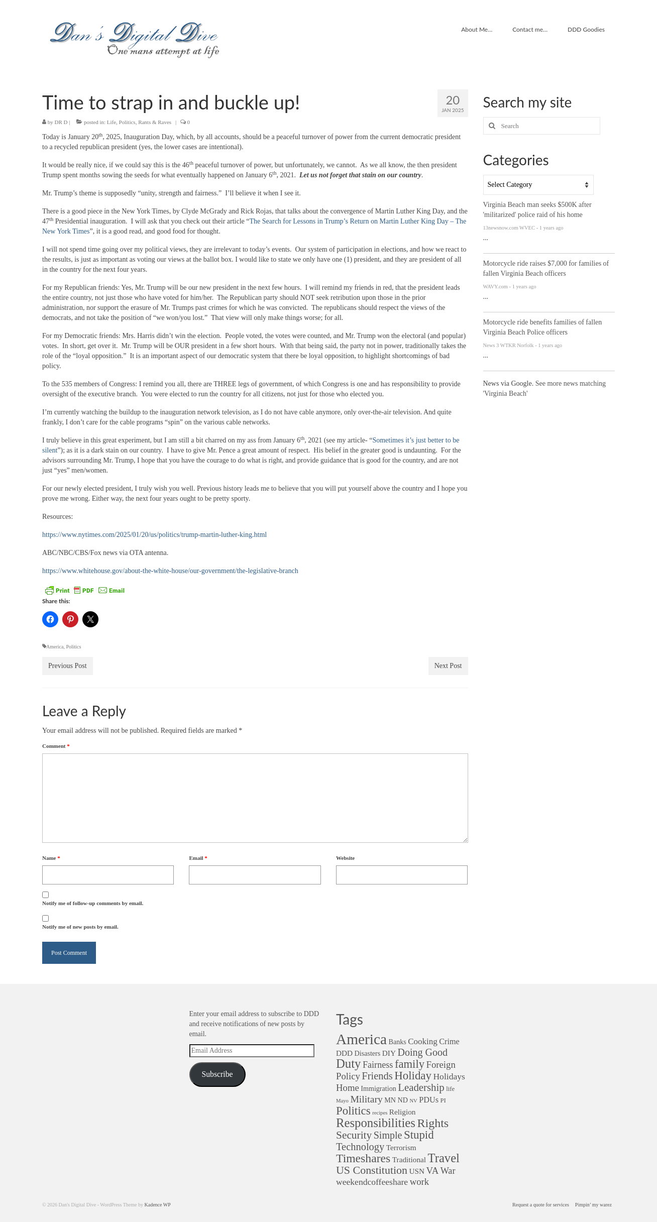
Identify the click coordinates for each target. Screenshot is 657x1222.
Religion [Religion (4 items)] (402, 1111)
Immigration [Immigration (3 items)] (378, 1088)
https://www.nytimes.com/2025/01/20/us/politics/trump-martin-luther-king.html (154, 534)
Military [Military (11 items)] (366, 1098)
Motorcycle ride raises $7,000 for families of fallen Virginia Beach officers (546, 268)
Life (111, 122)
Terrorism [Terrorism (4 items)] (401, 1147)
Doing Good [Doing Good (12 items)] (422, 1052)
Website (345, 858)
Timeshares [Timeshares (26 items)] (363, 1158)
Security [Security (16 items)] (354, 1135)
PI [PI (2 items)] (443, 1100)
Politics (127, 122)
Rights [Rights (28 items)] (433, 1123)
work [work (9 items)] (419, 1181)
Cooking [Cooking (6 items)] (422, 1041)
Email (198, 858)
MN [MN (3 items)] (390, 1100)
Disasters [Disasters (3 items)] (368, 1053)
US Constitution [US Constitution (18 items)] (371, 1170)
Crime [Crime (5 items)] (449, 1041)
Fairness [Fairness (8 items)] (378, 1065)
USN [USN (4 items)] (417, 1171)
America (54, 646)
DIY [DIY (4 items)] (389, 1053)
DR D (61, 122)
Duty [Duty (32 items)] (348, 1063)
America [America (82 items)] (361, 1039)
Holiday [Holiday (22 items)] (412, 1075)
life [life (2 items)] (450, 1088)
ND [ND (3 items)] (403, 1100)
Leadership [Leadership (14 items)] (421, 1087)
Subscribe (217, 1074)
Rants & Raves (154, 122)
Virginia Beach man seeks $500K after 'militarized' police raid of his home (537, 209)
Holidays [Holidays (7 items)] (449, 1076)
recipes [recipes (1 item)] (379, 1113)
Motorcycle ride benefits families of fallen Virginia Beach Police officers (542, 327)
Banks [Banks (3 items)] (397, 1042)
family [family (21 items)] (409, 1064)
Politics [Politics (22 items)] (353, 1110)
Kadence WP (157, 1204)
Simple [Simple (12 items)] (388, 1135)
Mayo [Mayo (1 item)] (342, 1100)
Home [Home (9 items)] (347, 1087)
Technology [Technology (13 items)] (360, 1146)
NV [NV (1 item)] (413, 1100)
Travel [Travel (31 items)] (444, 1158)
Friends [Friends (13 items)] (377, 1075)
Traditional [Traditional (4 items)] (409, 1159)
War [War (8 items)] (448, 1171)
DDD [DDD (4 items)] (344, 1053)
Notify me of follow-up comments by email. (92, 903)
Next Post (448, 666)
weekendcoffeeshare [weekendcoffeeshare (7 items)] (372, 1182)
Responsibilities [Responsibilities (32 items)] (375, 1123)
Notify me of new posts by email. (80, 927)
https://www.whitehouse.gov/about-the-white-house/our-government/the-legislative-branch (170, 571)
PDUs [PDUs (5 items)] (429, 1099)
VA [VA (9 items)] (432, 1170)
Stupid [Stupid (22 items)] (419, 1135)
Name (51, 858)
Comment (56, 746)
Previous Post (67, 666)
